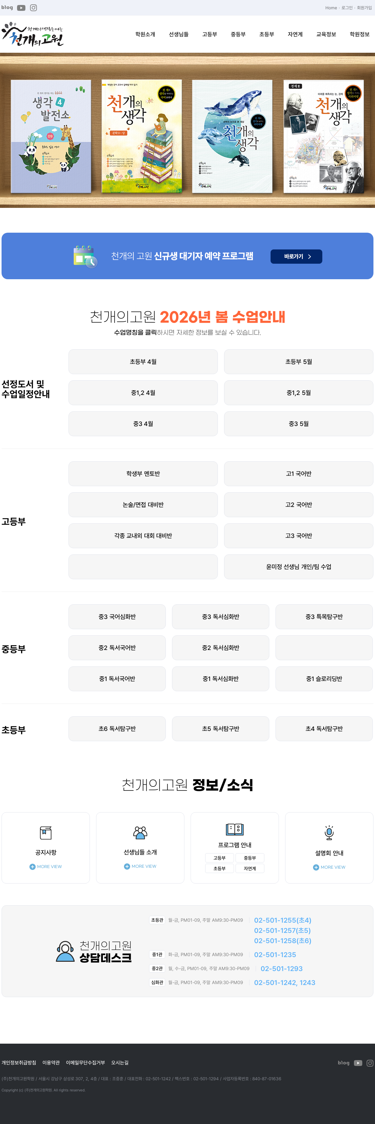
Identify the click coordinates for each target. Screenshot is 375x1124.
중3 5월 (299, 423)
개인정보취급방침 (19, 1062)
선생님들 (179, 34)
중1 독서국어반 (117, 678)
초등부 (266, 34)
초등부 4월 (143, 361)
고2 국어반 (298, 504)
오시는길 (120, 1062)
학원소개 (145, 34)
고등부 (209, 34)
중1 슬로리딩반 (324, 678)
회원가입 (364, 8)
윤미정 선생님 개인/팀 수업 (299, 566)
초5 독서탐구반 (220, 728)
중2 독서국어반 (117, 647)
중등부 (238, 34)
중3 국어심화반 (117, 616)
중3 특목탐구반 (324, 616)
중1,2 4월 (143, 392)
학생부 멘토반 (143, 473)
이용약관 (51, 1062)
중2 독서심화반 (220, 647)
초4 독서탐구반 (324, 728)
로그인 (347, 8)
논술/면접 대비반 (143, 504)
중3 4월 (143, 423)
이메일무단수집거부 (85, 1062)
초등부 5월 (298, 361)
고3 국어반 (298, 535)
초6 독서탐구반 (117, 728)
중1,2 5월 (299, 392)
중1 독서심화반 (221, 678)
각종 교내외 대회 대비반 (143, 535)
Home (331, 8)
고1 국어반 (299, 473)
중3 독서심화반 (220, 616)
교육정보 (326, 34)
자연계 (295, 34)
